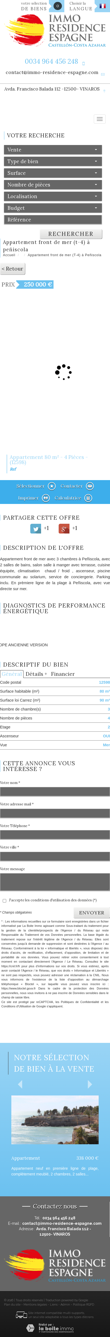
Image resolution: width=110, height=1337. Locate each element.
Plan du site (12, 1304)
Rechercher (71, 233)
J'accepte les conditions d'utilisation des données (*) (53, 900)
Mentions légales (35, 1304)
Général (12, 674)
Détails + (36, 674)
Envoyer (91, 912)
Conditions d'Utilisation (16, 1006)
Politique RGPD (83, 1304)
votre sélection (34, 6)
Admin (65, 1304)
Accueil (9, 255)
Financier (63, 674)
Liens (54, 1304)
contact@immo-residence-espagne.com (52, 72)
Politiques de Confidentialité (80, 1002)
